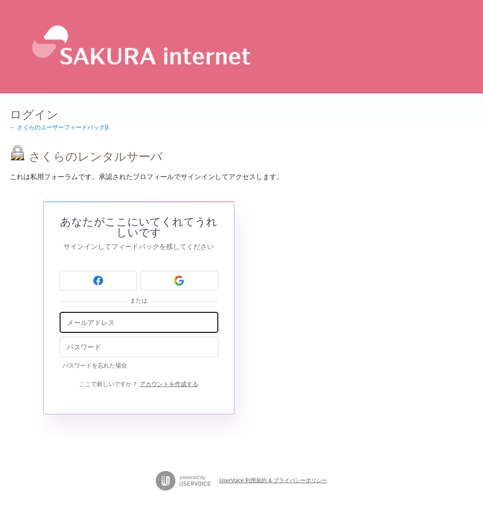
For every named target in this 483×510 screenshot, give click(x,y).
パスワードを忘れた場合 (95, 365)
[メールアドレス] (139, 322)
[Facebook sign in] (98, 280)
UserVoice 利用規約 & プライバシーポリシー (273, 480)
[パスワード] (139, 347)
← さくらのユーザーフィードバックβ (59, 127)
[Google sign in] (179, 280)
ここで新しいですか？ (138, 384)
